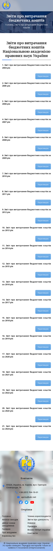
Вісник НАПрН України (39, 529)
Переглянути (43, 76)
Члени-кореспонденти (39, 516)
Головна (9, 24)
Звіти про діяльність (38, 519)
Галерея (6, 529)
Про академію (9, 532)
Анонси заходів (10, 519)
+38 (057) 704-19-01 (28, 492)
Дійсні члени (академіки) (8, 524)
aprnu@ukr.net (28, 497)
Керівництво (8, 535)
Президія (32, 526)
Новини (31, 523)
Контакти (33, 533)
